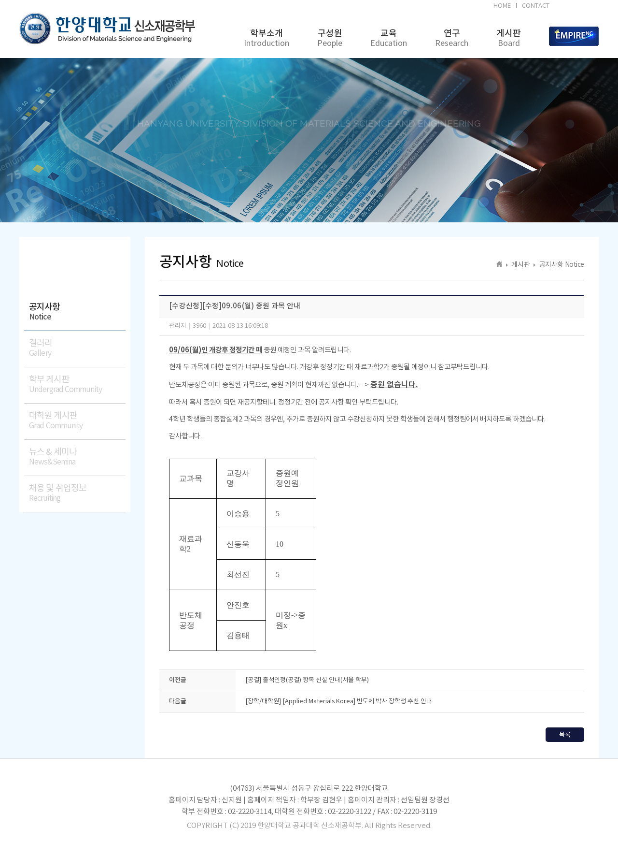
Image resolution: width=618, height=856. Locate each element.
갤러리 (77, 348)
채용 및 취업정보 (77, 493)
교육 (388, 38)
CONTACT (535, 6)
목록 (565, 735)
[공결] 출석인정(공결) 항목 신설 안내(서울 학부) (307, 680)
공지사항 (77, 312)
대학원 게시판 (77, 421)
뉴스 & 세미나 (77, 457)
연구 (451, 38)
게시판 (508, 38)
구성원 (329, 38)
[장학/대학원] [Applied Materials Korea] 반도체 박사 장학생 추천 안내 (338, 701)
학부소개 (266, 38)
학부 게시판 (77, 384)
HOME (502, 6)
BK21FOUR (575, 7)
